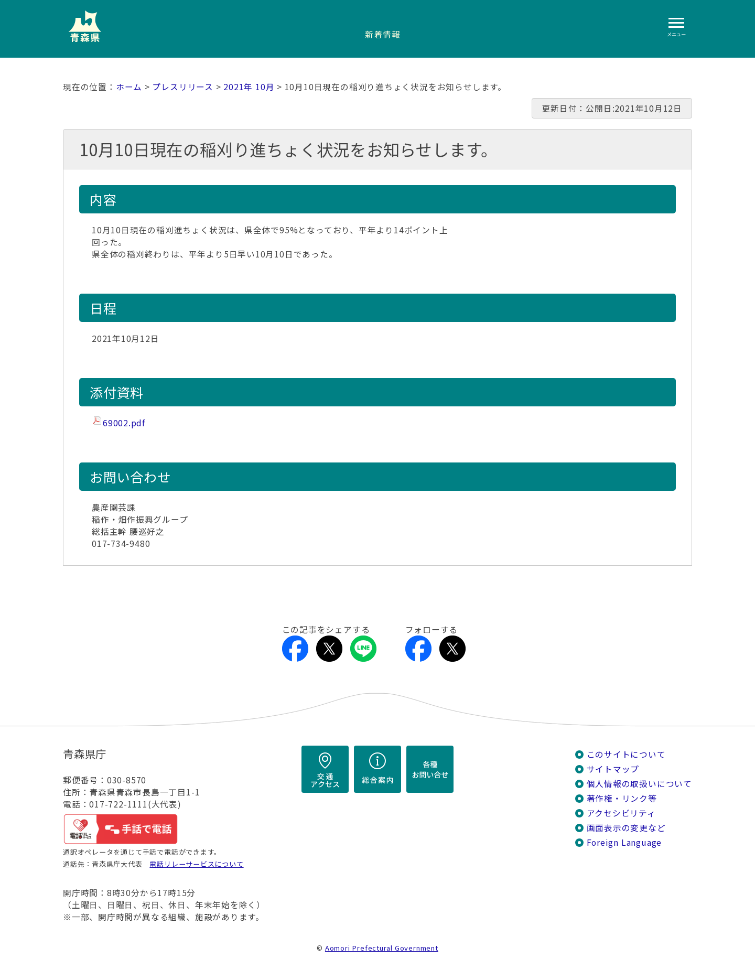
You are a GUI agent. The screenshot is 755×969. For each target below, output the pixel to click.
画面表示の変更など (626, 828)
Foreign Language (624, 842)
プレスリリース (182, 87)
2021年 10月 (248, 87)
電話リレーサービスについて (196, 864)
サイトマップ (613, 769)
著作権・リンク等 (622, 798)
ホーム (129, 87)
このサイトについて (626, 754)
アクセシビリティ (621, 813)
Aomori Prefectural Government (381, 948)
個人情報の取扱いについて (639, 784)
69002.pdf (124, 423)
